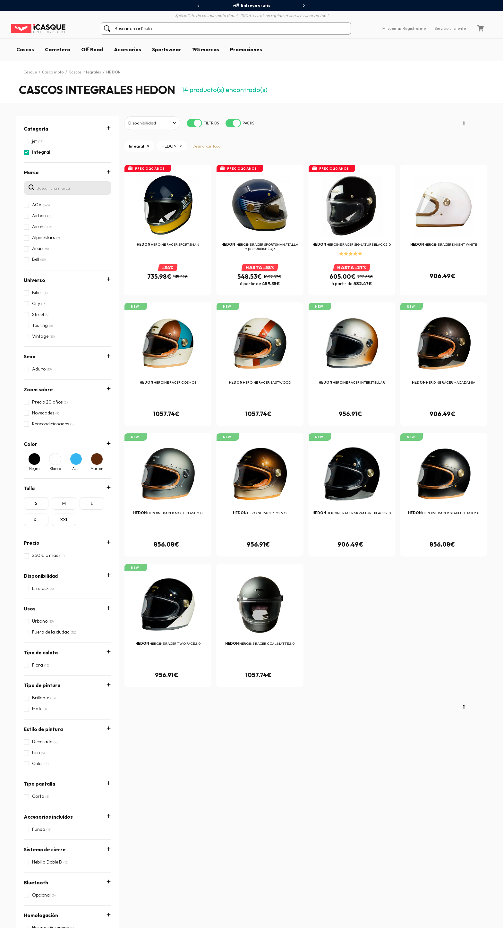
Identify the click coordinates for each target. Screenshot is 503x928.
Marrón (96, 468)
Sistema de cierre (45, 731)
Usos (30, 609)
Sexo (30, 356)
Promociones (246, 49)
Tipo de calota (41, 629)
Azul (76, 468)
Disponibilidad (41, 576)
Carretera (57, 49)
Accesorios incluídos (48, 711)
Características (42, 792)
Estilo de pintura (43, 670)
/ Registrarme (413, 28)
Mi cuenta (391, 28)
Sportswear (166, 49)
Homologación (41, 772)
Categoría (36, 129)
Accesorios (127, 49)
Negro (34, 468)
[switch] (194, 123)
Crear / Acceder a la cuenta (50, 858)
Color (30, 444)
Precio (31, 543)
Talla (29, 488)
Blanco (55, 468)
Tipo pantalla (39, 690)
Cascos (25, 49)
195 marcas (205, 49)
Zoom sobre (38, 390)
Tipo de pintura (42, 649)
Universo (34, 280)
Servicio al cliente (450, 28)
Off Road (92, 49)
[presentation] (198, 6)
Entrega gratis (251, 5)
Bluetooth (36, 751)
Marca (31, 172)
